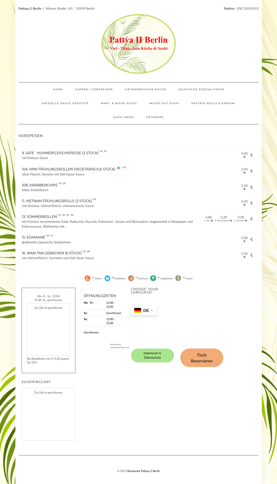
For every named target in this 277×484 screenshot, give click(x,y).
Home (58, 89)
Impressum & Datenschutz (152, 355)
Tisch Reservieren (202, 357)
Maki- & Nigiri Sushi (119, 103)
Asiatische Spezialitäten (201, 89)
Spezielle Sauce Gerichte (65, 103)
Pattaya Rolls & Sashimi (213, 103)
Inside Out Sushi (164, 103)
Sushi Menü (123, 117)
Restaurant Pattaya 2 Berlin (143, 471)
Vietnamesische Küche (145, 89)
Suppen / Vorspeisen (94, 89)
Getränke (155, 117)
